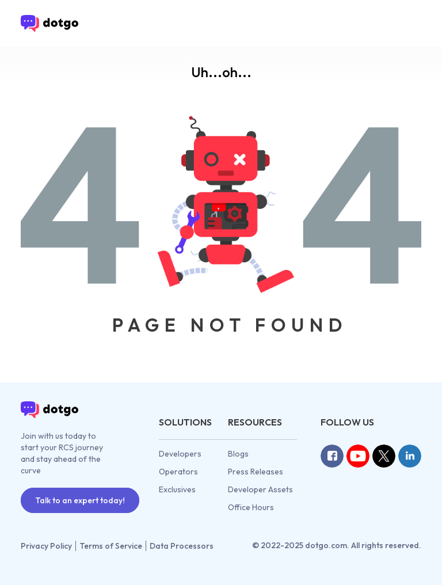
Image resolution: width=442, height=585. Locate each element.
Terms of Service (110, 546)
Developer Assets (260, 489)
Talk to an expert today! (80, 500)
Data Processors (182, 546)
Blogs (238, 454)
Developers (180, 454)
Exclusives (177, 489)
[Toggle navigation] (405, 23)
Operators (178, 471)
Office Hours (251, 507)
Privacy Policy (46, 546)
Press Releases (255, 471)
